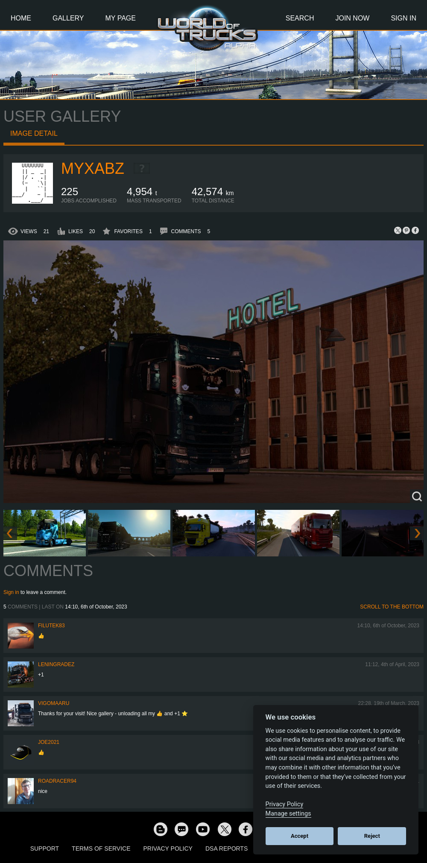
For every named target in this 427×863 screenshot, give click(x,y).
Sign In (403, 18)
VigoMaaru (53, 703)
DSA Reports (226, 848)
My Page (120, 18)
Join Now (352, 18)
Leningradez (56, 664)
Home (21, 18)
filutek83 (51, 626)
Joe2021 (48, 742)
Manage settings (288, 813)
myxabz (92, 168)
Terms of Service (101, 848)
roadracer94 (57, 781)
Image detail (34, 133)
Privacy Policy (168, 848)
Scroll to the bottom (392, 607)
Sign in (11, 592)
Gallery (68, 18)
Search (300, 18)
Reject (372, 836)
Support (44, 848)
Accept (299, 836)
